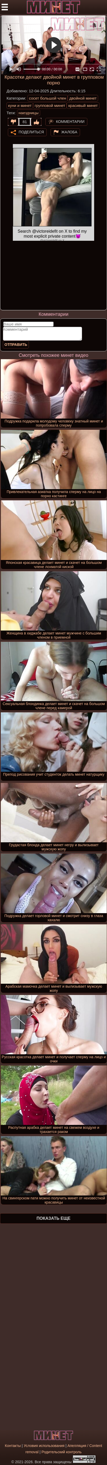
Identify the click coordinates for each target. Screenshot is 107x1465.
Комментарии (70, 121)
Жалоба (69, 132)
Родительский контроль (61, 1452)
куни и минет (19, 105)
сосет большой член (47, 98)
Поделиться (31, 132)
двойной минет (83, 98)
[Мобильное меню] (5, 7)
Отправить (15, 344)
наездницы (29, 113)
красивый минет (83, 105)
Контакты (12, 1446)
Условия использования (44, 1446)
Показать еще (53, 1218)
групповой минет (50, 105)
